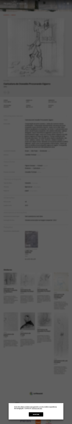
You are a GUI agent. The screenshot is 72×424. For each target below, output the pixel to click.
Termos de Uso (37, 408)
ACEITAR (36, 414)
